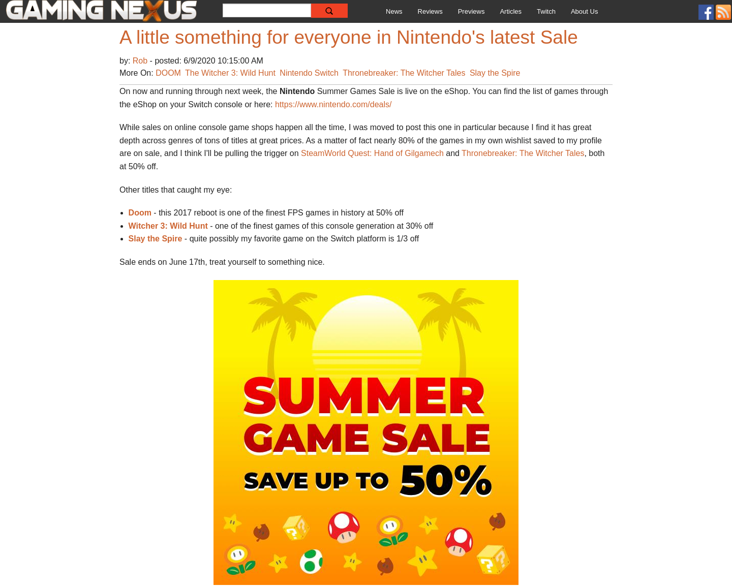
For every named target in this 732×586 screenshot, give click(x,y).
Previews (471, 11)
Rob (141, 60)
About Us (584, 11)
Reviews (430, 11)
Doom (140, 212)
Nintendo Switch (309, 73)
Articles (511, 11)
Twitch (546, 11)
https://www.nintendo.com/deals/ (333, 104)
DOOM (168, 73)
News (394, 11)
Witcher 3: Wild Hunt (168, 226)
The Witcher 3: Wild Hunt (230, 73)
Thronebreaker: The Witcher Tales (404, 73)
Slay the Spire (495, 73)
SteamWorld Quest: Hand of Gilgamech (372, 153)
